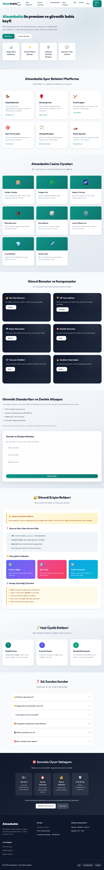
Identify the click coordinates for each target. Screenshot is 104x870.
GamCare (62, 806)
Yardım (81, 2)
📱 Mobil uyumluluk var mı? (24, 732)
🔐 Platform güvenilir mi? (24, 697)
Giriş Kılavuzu (65, 4)
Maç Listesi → (44, 115)
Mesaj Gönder (52, 476)
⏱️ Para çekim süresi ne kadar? (26, 715)
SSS (75, 2)
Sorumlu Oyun (7, 847)
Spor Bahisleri (29, 4)
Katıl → (10, 369)
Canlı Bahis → (78, 113)
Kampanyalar (54, 2)
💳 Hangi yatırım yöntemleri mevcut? (28, 706)
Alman (9, 3)
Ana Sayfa (19, 4)
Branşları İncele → (45, 144)
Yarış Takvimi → (78, 144)
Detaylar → (63, 309)
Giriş (87, 3)
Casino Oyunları (40, 4)
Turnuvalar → (10, 144)
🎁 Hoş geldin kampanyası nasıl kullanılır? (30, 724)
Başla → (61, 338)
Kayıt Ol (97, 4)
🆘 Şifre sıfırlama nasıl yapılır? (25, 741)
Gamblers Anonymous (46, 806)
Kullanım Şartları (7, 854)
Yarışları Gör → (10, 115)
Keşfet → (62, 369)
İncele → (11, 307)
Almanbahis (10, 824)
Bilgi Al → (11, 338)
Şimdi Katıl (8, 36)
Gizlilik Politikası (7, 850)
